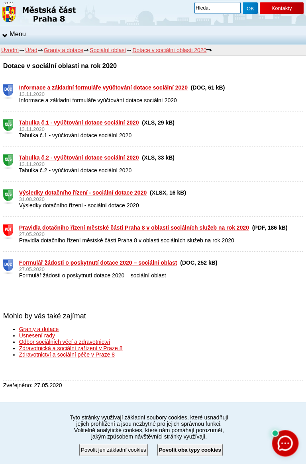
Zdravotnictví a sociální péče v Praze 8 (67, 354)
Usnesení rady (37, 335)
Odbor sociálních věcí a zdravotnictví (64, 342)
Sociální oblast (108, 50)
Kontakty (281, 8)
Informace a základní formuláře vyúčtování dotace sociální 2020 (103, 87)
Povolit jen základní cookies (113, 450)
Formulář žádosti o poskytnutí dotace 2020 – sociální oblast (98, 262)
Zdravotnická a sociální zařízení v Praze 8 (71, 348)
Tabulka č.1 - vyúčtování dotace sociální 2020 (79, 122)
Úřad (31, 50)
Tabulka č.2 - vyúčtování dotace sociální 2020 (79, 157)
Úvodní (10, 50)
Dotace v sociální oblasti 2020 (169, 50)
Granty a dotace (64, 50)
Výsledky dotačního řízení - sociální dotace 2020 (83, 192)
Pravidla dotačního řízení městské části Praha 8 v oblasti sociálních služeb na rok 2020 (134, 227)
